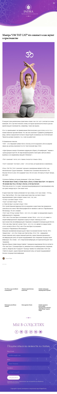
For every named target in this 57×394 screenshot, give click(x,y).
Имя (8, 362)
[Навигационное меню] (54, 3)
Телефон (10, 370)
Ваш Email (10, 353)
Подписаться (13, 380)
